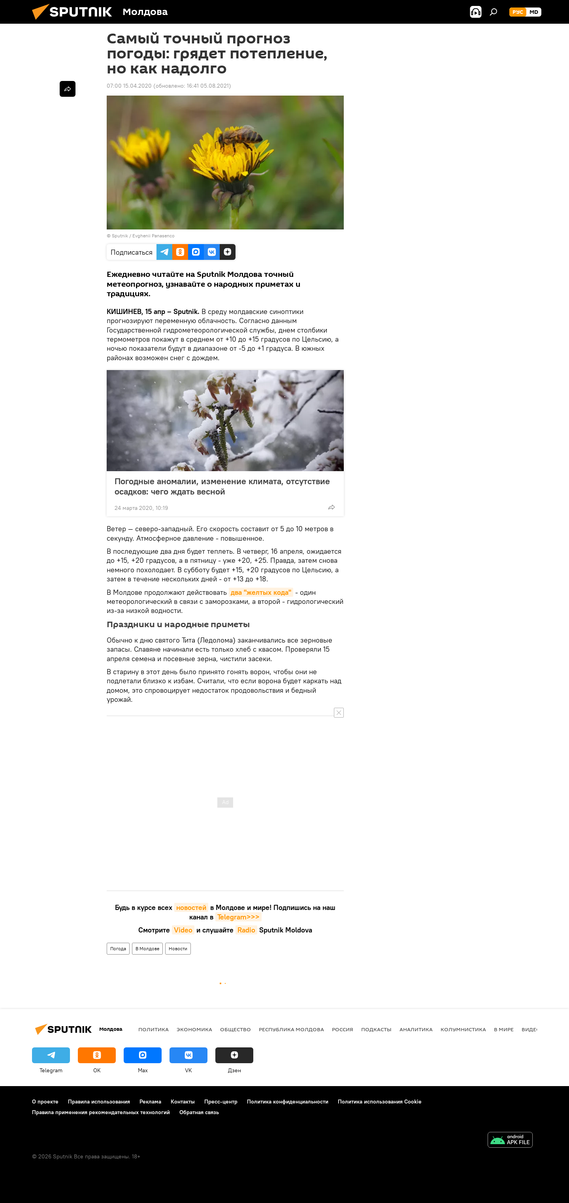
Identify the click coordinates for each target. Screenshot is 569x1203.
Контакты (183, 1101)
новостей (191, 907)
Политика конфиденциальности (287, 1101)
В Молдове (147, 948)
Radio (246, 929)
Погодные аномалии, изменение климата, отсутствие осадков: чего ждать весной (222, 486)
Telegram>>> (238, 916)
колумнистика (463, 1029)
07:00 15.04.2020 (129, 85)
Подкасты (376, 1029)
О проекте (45, 1101)
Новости (178, 948)
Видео (531, 1029)
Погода (118, 948)
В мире (504, 1029)
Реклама (150, 1101)
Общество (235, 1029)
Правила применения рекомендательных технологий (101, 1112)
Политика (153, 1029)
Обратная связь (199, 1112)
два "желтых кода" (261, 592)
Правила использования (99, 1101)
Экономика (194, 1029)
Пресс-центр (220, 1101)
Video (183, 929)
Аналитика (416, 1029)
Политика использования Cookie (380, 1101)
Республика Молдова (291, 1029)
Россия (342, 1029)
